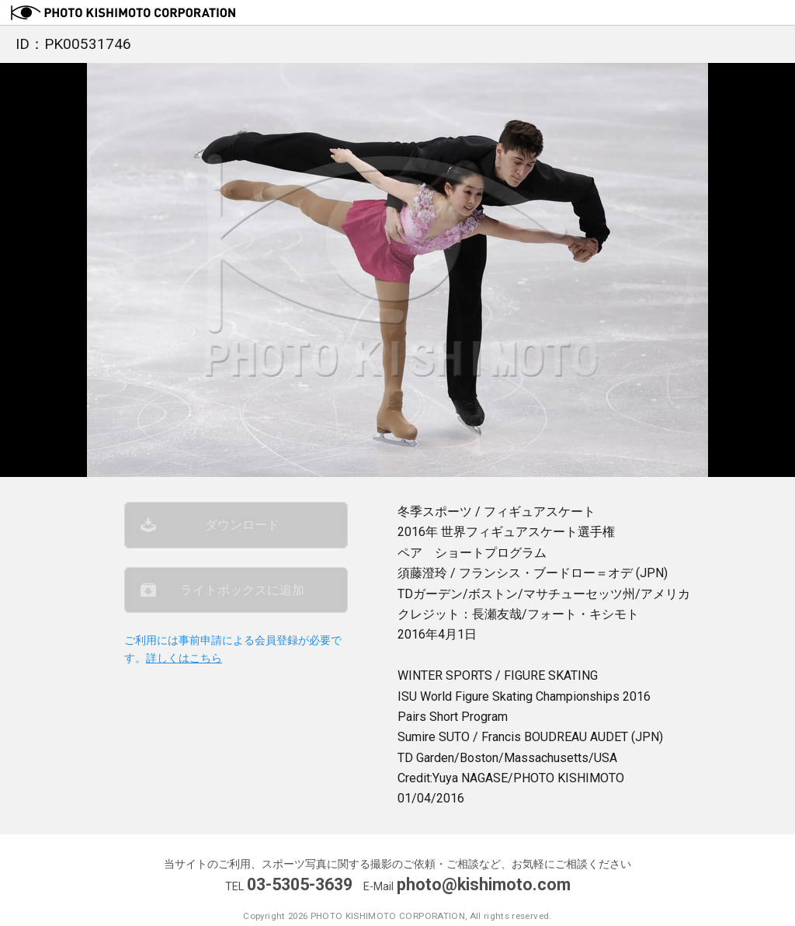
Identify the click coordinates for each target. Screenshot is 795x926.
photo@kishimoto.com (484, 884)
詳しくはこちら (184, 658)
